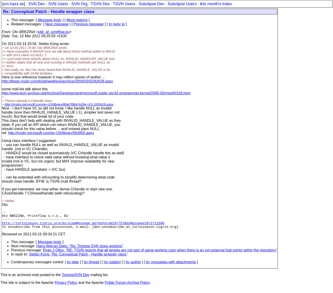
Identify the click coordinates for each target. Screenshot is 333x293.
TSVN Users (124, 4)
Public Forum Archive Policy (127, 287)
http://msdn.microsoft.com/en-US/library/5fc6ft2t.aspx (51, 133)
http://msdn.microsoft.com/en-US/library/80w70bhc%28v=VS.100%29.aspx (59, 104)
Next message (56, 24)
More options (77, 20)
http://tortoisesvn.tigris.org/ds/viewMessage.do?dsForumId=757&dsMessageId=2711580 (83, 226)
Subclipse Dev (151, 4)
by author (133, 267)
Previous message (89, 24)
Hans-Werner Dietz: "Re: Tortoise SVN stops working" (79, 251)
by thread (91, 267)
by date (73, 267)
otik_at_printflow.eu (53, 32)
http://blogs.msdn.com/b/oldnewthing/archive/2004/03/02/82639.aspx (57, 81)
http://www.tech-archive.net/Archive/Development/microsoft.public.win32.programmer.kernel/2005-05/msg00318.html (96, 93)
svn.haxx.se (13, 4)
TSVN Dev (100, 4)
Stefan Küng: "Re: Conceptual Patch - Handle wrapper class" (78, 259)
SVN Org (79, 4)
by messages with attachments (171, 267)
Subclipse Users (182, 4)
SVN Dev (36, 4)
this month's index (216, 4)
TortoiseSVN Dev (75, 279)
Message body (49, 20)
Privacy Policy (66, 287)
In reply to (117, 24)
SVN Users (58, 4)
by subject (112, 267)
